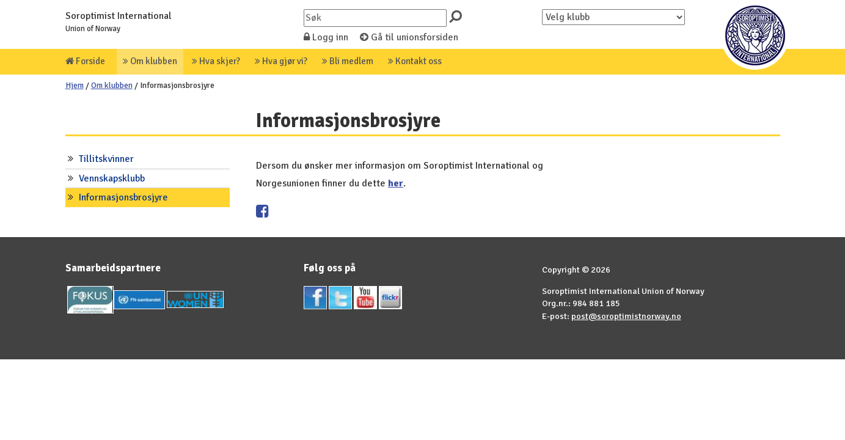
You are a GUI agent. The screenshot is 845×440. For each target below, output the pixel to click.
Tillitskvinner (106, 159)
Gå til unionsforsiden (409, 37)
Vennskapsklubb (112, 178)
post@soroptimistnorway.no (626, 315)
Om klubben (150, 61)
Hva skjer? (216, 61)
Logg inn (326, 37)
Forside (85, 61)
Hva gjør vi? (281, 61)
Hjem (74, 85)
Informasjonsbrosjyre (123, 197)
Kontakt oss (415, 61)
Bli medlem (347, 61)
